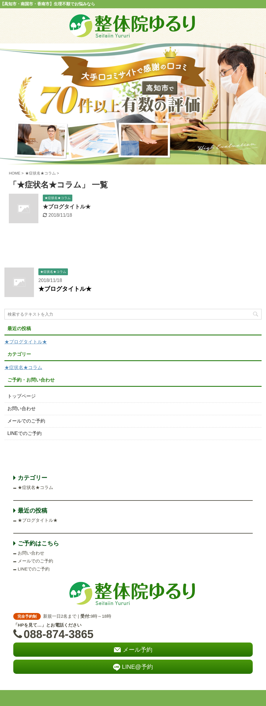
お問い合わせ (21, 408)
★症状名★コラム (23, 367)
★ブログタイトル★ (67, 207)
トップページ (21, 396)
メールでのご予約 (26, 420)
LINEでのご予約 (24, 433)
